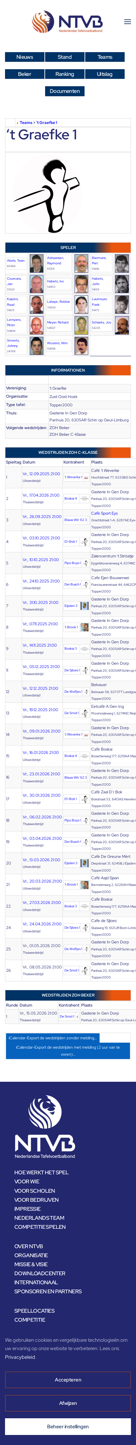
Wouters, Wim (57, 343)
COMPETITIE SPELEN (40, 1226)
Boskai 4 (70, 498)
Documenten (65, 91)
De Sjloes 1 (72, 670)
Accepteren (68, 1379)
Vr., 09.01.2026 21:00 (41, 731)
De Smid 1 (71, 713)
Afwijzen (68, 1403)
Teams (105, 56)
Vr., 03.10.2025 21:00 (41, 538)
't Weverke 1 (73, 477)
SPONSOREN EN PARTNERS (48, 1291)
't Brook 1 (71, 627)
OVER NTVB (28, 1246)
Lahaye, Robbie (58, 301)
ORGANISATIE (31, 1255)
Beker (24, 74)
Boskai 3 (70, 648)
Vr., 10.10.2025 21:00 (41, 559)
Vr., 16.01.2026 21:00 (41, 752)
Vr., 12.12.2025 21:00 (40, 688)
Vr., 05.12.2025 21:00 (41, 666)
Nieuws (24, 56)
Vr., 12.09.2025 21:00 (41, 474)
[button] (127, 21)
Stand (65, 56)
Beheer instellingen (68, 1426)
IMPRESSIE (27, 1208)
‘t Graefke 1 (46, 122)
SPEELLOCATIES (34, 1310)
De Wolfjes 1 (73, 691)
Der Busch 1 (72, 584)
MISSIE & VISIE (31, 1264)
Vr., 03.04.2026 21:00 (42, 838)
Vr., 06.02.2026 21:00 (42, 817)
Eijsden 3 (71, 606)
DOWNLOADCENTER (39, 1273)
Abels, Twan (15, 260)
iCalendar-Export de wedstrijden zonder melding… (53, 1038)
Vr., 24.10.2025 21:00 (41, 581)
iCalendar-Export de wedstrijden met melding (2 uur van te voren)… (68, 1051)
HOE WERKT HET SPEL (41, 1172)
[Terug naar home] (68, 21)
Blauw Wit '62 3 (75, 520)
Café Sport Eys (104, 513)
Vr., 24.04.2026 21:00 (42, 924)
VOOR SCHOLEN (34, 1190)
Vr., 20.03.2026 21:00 (42, 881)
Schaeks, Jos (101, 322)
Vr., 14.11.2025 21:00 (40, 645)
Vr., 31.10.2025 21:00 (40, 602)
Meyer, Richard (58, 322)
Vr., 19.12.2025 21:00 (40, 709)
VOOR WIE (26, 1181)
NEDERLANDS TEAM (39, 1217)
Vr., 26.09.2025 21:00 (42, 516)
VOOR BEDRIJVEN (36, 1199)
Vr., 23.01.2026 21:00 (41, 774)
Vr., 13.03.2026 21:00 (41, 860)
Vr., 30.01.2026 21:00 (41, 795)
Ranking (64, 74)
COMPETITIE (29, 1319)
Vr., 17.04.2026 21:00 (41, 495)
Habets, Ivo (55, 281)
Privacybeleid (20, 1357)
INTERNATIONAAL (36, 1282)
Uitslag (105, 74)
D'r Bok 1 (70, 541)
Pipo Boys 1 (72, 563)
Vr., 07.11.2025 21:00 (40, 624)
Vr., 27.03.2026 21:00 (42, 902)
